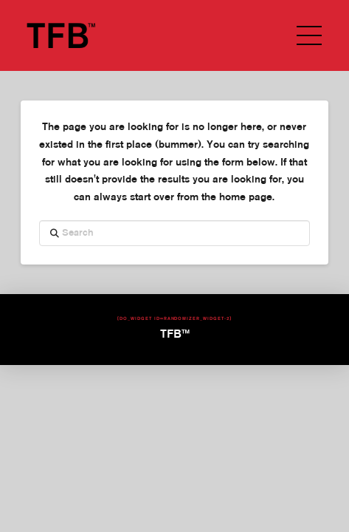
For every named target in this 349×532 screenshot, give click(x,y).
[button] (309, 35)
